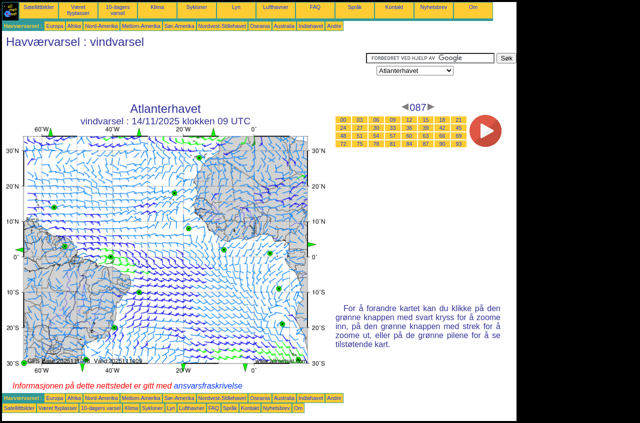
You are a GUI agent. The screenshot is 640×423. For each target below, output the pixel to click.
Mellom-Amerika (141, 26)
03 (360, 120)
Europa (54, 26)
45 (459, 128)
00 (343, 120)
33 (393, 128)
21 (459, 120)
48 (343, 136)
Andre (334, 26)
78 (377, 144)
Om (473, 7)
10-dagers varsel (118, 10)
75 (360, 144)
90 (443, 144)
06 (377, 120)
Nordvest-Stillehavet (222, 26)
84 (409, 144)
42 (443, 128)
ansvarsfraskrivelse (208, 386)
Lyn (236, 7)
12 (409, 120)
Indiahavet (310, 26)
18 (443, 120)
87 (426, 144)
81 (393, 144)
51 (360, 136)
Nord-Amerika (101, 26)
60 (409, 136)
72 (343, 144)
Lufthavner (275, 7)
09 (393, 120)
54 (377, 136)
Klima (157, 7)
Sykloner (196, 7)
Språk (355, 7)
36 (409, 128)
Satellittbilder (39, 7)
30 (377, 128)
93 (459, 144)
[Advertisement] (184, 75)
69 (459, 136)
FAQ (315, 7)
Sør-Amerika (179, 26)
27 (360, 128)
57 (393, 136)
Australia (284, 26)
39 (426, 128)
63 (426, 136)
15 (426, 120)
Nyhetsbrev (434, 7)
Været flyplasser (78, 10)
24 (343, 128)
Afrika (74, 26)
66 (443, 136)
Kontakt (394, 7)
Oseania (260, 26)
